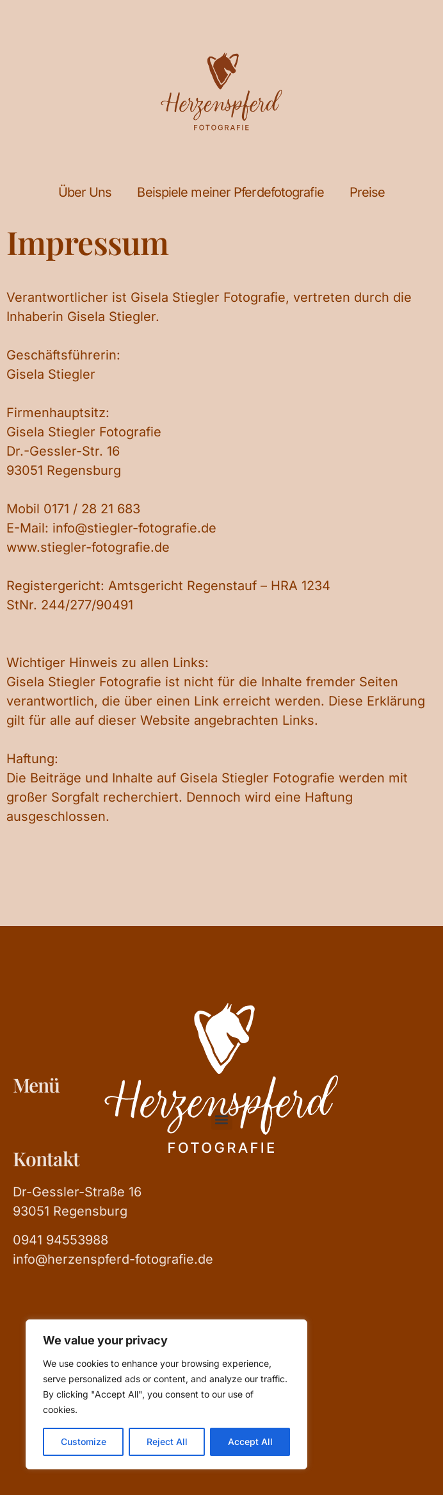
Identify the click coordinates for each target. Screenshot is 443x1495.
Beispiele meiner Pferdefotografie (230, 192)
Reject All (167, 1441)
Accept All (250, 1441)
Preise (367, 192)
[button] (221, 1119)
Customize (83, 1441)
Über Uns (85, 192)
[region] (166, 1394)
